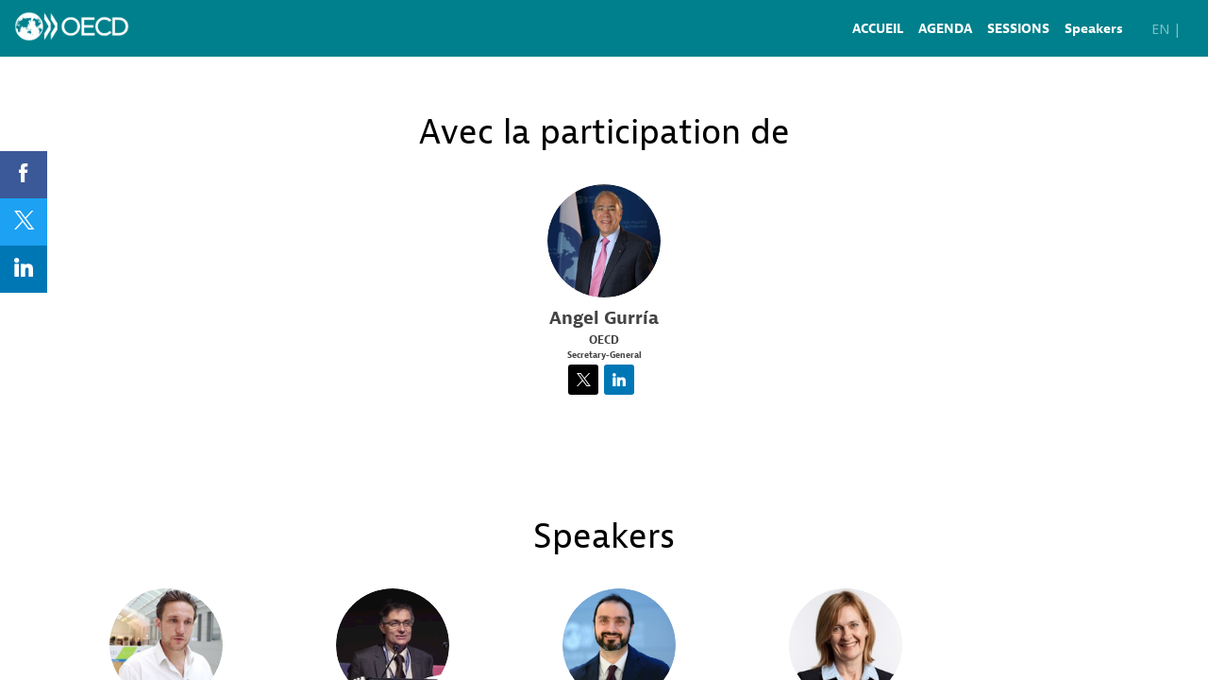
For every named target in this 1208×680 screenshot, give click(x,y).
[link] (877, 28)
